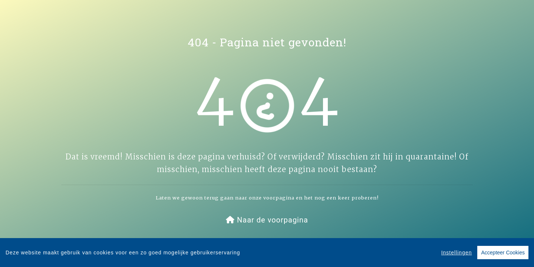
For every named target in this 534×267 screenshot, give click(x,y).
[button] (267, 220)
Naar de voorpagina (267, 219)
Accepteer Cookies (503, 253)
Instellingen (456, 253)
